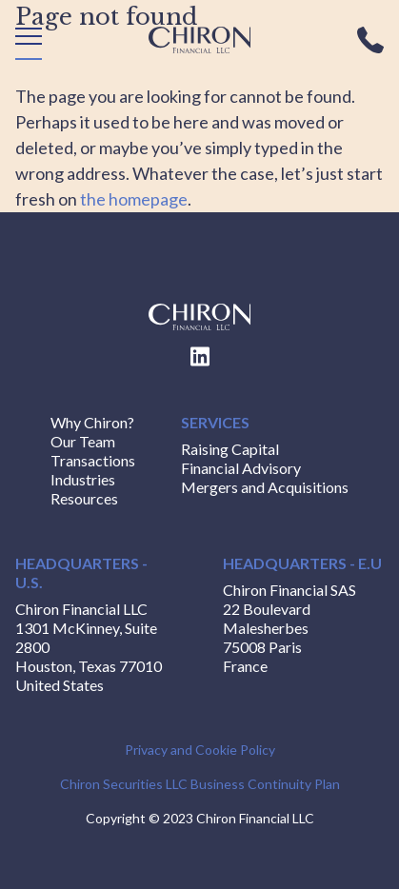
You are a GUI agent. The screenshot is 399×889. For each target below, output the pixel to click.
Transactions (92, 460)
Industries (82, 479)
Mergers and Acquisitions (265, 487)
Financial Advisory (241, 468)
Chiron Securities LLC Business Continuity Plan (200, 784)
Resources (84, 498)
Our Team (82, 441)
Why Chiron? (92, 422)
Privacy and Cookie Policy (200, 749)
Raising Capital (230, 449)
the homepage (134, 198)
